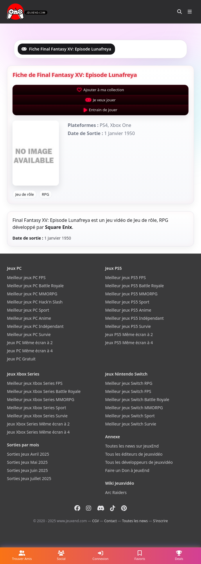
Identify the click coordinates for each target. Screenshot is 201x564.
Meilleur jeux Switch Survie (130, 424)
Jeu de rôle (24, 194)
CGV (95, 520)
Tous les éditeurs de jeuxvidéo (133, 454)
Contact (110, 520)
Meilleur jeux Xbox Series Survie (37, 415)
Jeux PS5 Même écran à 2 (129, 334)
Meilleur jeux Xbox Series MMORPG (40, 399)
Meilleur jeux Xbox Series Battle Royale (43, 391)
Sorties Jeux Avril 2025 (28, 454)
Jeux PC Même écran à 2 (30, 342)
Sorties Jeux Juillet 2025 (29, 478)
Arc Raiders (116, 492)
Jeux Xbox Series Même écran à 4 (38, 432)
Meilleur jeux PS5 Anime (128, 310)
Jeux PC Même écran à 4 (30, 350)
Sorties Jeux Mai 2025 (27, 462)
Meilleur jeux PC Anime (29, 318)
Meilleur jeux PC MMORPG (32, 294)
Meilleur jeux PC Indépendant (35, 326)
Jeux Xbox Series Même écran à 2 (38, 424)
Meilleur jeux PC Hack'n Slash (35, 302)
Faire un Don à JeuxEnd (127, 470)
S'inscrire (160, 520)
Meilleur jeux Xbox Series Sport (36, 407)
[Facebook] (77, 508)
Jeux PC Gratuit (21, 359)
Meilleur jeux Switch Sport (130, 415)
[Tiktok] (112, 508)
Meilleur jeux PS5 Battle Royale (134, 285)
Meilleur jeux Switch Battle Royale (137, 399)
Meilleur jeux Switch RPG (128, 383)
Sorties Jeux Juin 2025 (27, 470)
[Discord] (100, 508)
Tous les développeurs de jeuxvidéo (139, 462)
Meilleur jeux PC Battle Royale (35, 285)
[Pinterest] (124, 508)
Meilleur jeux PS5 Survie (128, 326)
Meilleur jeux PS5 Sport (127, 302)
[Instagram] (88, 508)
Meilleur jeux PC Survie (29, 334)
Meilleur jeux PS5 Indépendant (134, 318)
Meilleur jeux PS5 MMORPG (131, 294)
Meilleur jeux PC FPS (26, 277)
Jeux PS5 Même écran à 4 (129, 342)
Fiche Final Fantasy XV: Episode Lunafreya (66, 49)
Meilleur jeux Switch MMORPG (134, 407)
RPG (45, 194)
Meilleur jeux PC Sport (28, 310)
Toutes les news (135, 520)
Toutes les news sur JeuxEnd (132, 446)
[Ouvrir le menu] (189, 11)
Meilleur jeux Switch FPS (128, 391)
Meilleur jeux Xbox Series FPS (34, 383)
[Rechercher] (179, 11)
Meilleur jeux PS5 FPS (125, 277)
